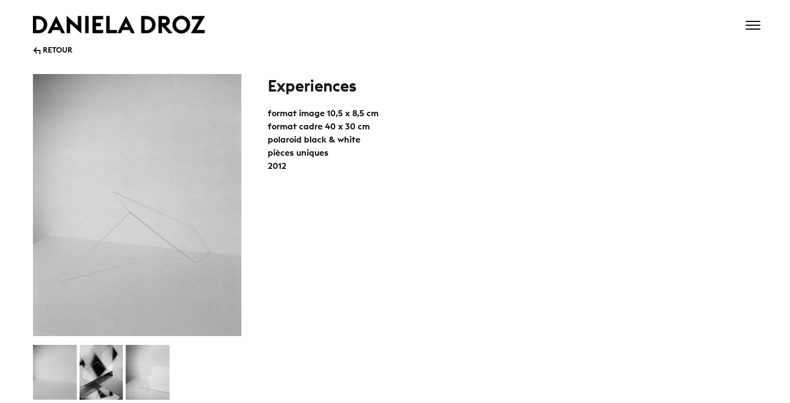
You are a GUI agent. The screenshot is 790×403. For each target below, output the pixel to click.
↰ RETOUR (52, 49)
